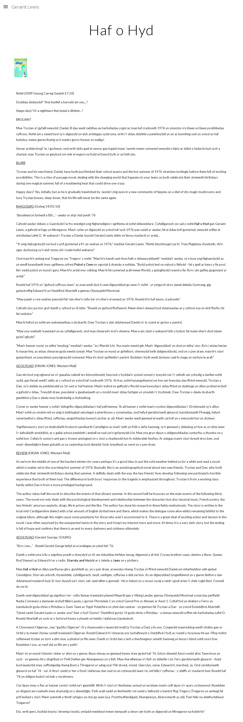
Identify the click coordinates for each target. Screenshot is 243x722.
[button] (5, 6)
